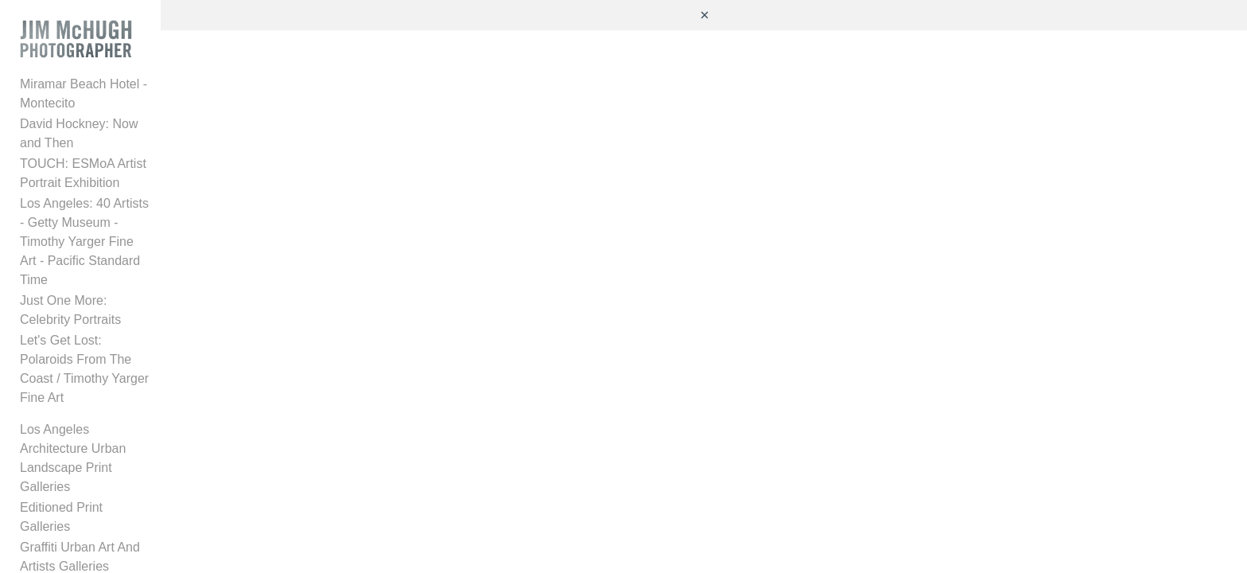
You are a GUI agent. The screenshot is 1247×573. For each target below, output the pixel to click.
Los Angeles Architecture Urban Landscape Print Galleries (109, 315)
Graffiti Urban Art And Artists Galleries (125, 366)
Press (36, 460)
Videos (39, 439)
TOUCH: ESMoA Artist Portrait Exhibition (135, 155)
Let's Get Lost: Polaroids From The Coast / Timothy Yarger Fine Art (137, 264)
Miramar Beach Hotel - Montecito (113, 113)
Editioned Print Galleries (88, 346)
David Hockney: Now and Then (107, 134)
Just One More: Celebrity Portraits (116, 234)
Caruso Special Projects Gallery (110, 387)
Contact (42, 522)
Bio (29, 502)
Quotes (40, 481)
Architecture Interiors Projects (103, 408)
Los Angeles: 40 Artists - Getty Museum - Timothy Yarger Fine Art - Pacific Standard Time (135, 194)
